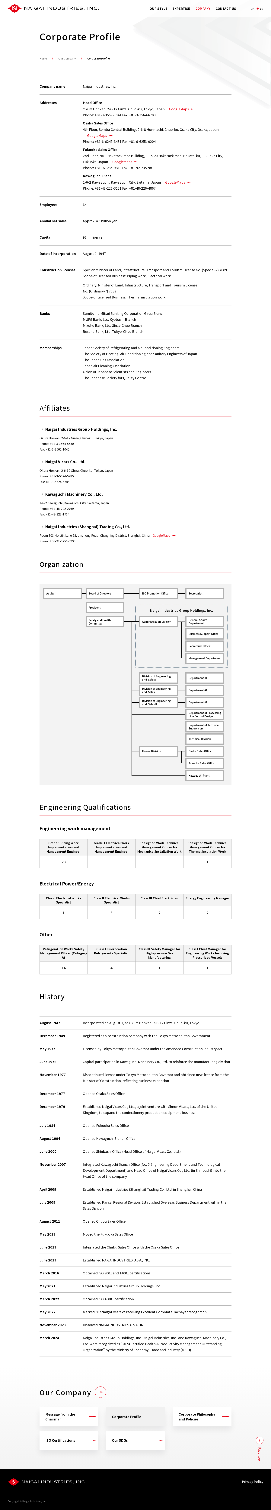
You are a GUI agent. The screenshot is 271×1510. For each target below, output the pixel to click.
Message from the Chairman (60, 1416)
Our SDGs (120, 1440)
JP (252, 9)
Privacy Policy (252, 1481)
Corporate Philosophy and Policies (197, 1416)
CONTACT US (226, 8)
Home (43, 58)
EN (261, 9)
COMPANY (203, 8)
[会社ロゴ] (47, 1482)
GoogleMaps (179, 108)
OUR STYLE (158, 8)
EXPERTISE (181, 8)
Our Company (67, 58)
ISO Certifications (60, 1440)
